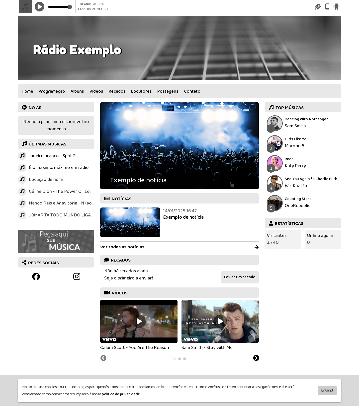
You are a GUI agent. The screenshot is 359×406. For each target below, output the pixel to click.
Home (27, 91)
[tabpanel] (139, 325)
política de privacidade (121, 393)
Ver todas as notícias (179, 247)
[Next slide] (256, 358)
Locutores (141, 91)
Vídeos (96, 91)
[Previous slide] (103, 358)
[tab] (174, 358)
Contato (192, 91)
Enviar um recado (240, 277)
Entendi (327, 389)
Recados (117, 91)
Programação (52, 91)
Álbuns (77, 91)
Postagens (168, 91)
